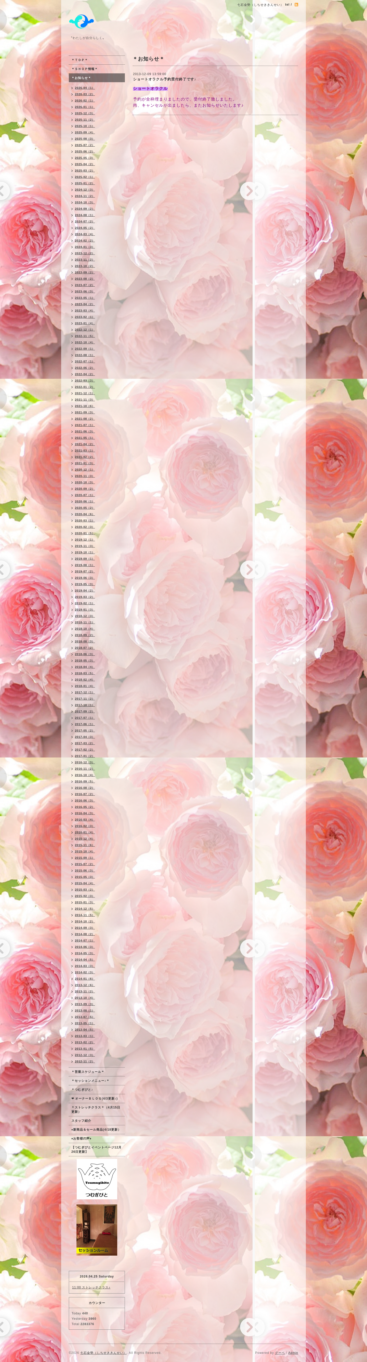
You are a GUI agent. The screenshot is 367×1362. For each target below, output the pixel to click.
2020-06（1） (85, 501)
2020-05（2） (85, 507)
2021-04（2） (85, 444)
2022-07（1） (85, 361)
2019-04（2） (85, 590)
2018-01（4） (85, 685)
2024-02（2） (85, 240)
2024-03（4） (85, 234)
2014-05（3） (85, 953)
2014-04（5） (85, 959)
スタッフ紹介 (81, 1120)
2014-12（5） (85, 908)
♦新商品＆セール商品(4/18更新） (96, 1129)
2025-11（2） (85, 119)
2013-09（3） (85, 1004)
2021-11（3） (85, 399)
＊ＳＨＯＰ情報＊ (84, 69)
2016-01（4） (85, 832)
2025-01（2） (85, 183)
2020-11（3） (85, 476)
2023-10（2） (85, 266)
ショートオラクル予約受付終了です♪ (164, 79)
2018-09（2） (85, 635)
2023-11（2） (85, 259)
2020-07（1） (85, 495)
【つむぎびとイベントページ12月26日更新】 (96, 1150)
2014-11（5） (85, 915)
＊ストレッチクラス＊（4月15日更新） (95, 1110)
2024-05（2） (85, 227)
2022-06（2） (85, 367)
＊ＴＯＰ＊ (79, 60)
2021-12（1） (85, 393)
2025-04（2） (85, 164)
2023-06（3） (85, 291)
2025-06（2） (85, 151)
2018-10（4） (85, 628)
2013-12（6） (85, 985)
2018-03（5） (85, 673)
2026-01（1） (85, 106)
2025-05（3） (85, 157)
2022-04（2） (85, 374)
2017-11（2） (85, 698)
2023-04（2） (85, 304)
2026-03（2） (85, 94)
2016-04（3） (85, 813)
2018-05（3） (85, 660)
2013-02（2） (85, 1042)
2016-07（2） (85, 794)
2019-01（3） (85, 609)
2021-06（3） (85, 431)
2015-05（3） (85, 876)
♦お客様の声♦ (81, 1138)
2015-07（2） (85, 864)
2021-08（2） (85, 418)
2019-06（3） (85, 577)
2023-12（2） (85, 253)
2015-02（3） (85, 895)
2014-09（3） (85, 927)
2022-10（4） (85, 342)
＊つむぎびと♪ (82, 1089)
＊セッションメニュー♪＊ (90, 1081)
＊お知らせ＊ (81, 78)
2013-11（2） (85, 991)
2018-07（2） (85, 647)
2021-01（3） (85, 463)
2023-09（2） (85, 272)
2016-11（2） (85, 768)
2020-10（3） (85, 482)
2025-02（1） (85, 176)
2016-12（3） (85, 762)
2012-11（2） (85, 1061)
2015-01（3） (85, 902)
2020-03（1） (85, 520)
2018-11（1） (85, 622)
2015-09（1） (85, 857)
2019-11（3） (85, 545)
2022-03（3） (85, 380)
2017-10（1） (85, 705)
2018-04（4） (85, 666)
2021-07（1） (85, 425)
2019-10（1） (85, 552)
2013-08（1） (85, 1010)
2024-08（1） (85, 215)
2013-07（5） (85, 1016)
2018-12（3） (85, 615)
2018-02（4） (85, 679)
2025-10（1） (85, 126)
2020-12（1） (85, 469)
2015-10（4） (85, 851)
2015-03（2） (85, 889)
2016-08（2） (85, 787)
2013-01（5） (85, 1048)
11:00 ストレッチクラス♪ (91, 1287)
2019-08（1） (85, 565)
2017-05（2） (85, 730)
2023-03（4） (85, 310)
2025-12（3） (85, 113)
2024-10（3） (85, 202)
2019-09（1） (85, 558)
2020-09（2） (85, 488)
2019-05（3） (85, 584)
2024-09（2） (85, 208)
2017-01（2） (85, 755)
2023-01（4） (85, 323)
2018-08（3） (85, 641)
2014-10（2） (85, 921)
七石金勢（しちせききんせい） (103, 1353)
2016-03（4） (85, 819)
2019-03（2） (85, 596)
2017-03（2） (85, 743)
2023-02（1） (85, 316)
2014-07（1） (85, 940)
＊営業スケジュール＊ (87, 1072)
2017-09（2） (85, 711)
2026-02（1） (85, 100)
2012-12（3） (85, 1055)
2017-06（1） (85, 724)
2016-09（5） (85, 781)
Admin (293, 1353)
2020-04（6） (85, 514)
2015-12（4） (85, 838)
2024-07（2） (85, 221)
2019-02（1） (85, 603)
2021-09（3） (85, 412)
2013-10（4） (85, 997)
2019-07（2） (85, 571)
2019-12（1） (85, 539)
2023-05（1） (85, 297)
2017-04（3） (85, 736)
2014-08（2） (85, 934)
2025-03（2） (85, 170)
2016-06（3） (85, 800)
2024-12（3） (85, 189)
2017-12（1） (85, 692)
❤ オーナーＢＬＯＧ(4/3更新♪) (94, 1098)
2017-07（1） (85, 717)
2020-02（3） (85, 526)
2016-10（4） (85, 775)
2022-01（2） (85, 386)
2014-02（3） (85, 972)
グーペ (280, 1353)
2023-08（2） (85, 278)
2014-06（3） (85, 946)
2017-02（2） (85, 749)
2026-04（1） (85, 87)
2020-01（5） (85, 533)
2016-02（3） (85, 825)
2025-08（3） (85, 138)
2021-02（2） (85, 456)
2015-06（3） (85, 870)
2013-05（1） (85, 1023)
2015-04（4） (85, 883)
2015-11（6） (85, 845)
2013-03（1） (85, 1035)
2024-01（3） (85, 246)
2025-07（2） (85, 145)
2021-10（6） (85, 406)
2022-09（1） (85, 348)
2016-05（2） (85, 806)
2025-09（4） (85, 132)
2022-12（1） (85, 329)
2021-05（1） (85, 437)
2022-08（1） (85, 355)
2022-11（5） (85, 336)
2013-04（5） (85, 1029)
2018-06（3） (85, 654)
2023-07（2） (85, 285)
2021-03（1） (85, 450)
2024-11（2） (85, 196)
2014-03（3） (85, 965)
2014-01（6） (85, 978)
